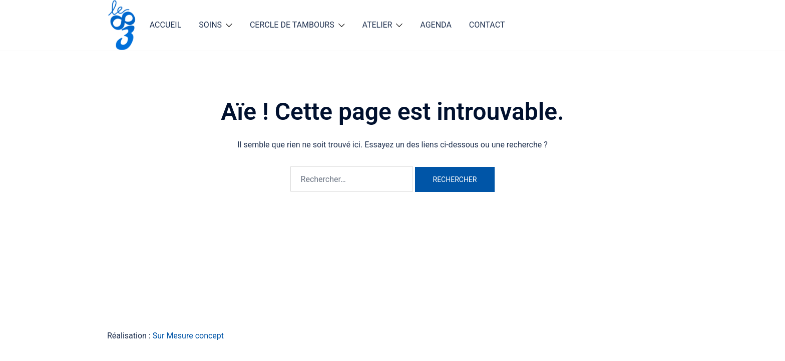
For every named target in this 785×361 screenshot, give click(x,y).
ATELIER (377, 25)
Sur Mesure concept (188, 335)
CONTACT (487, 25)
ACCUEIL (166, 25)
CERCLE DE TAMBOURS (292, 25)
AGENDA (436, 25)
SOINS (210, 25)
